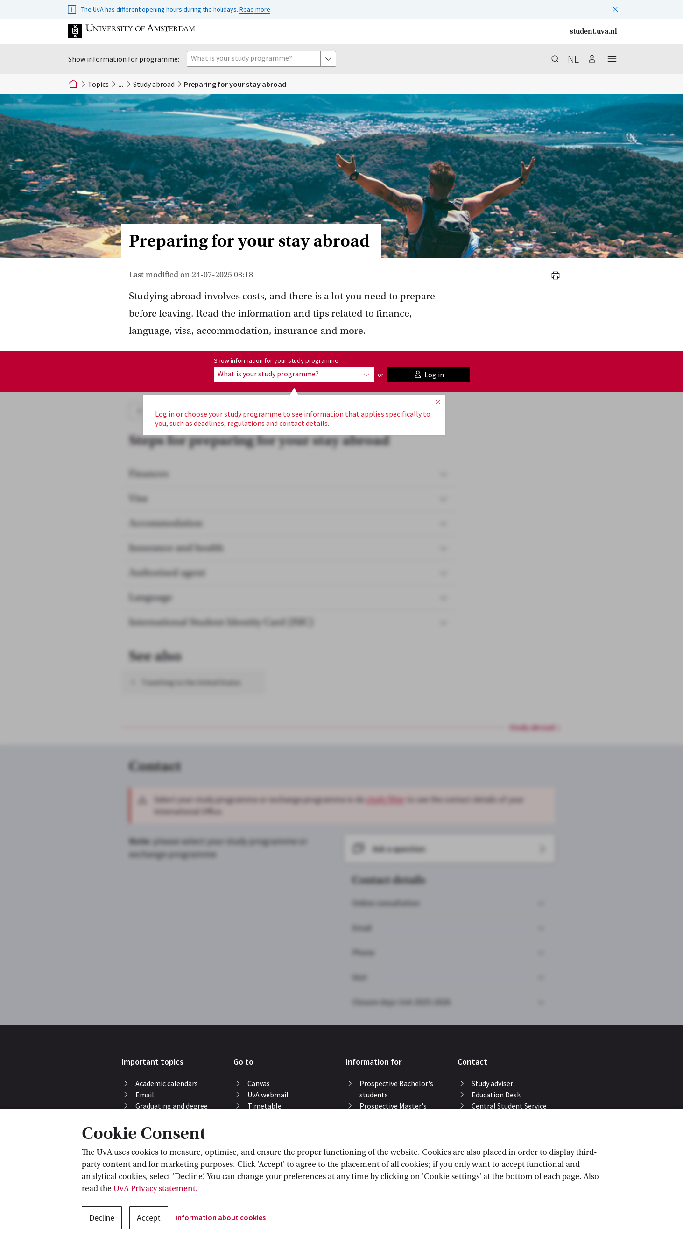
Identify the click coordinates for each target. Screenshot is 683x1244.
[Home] (73, 84)
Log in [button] (165, 413)
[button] (615, 7)
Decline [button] (101, 1217)
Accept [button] (149, 1217)
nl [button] (573, 58)
